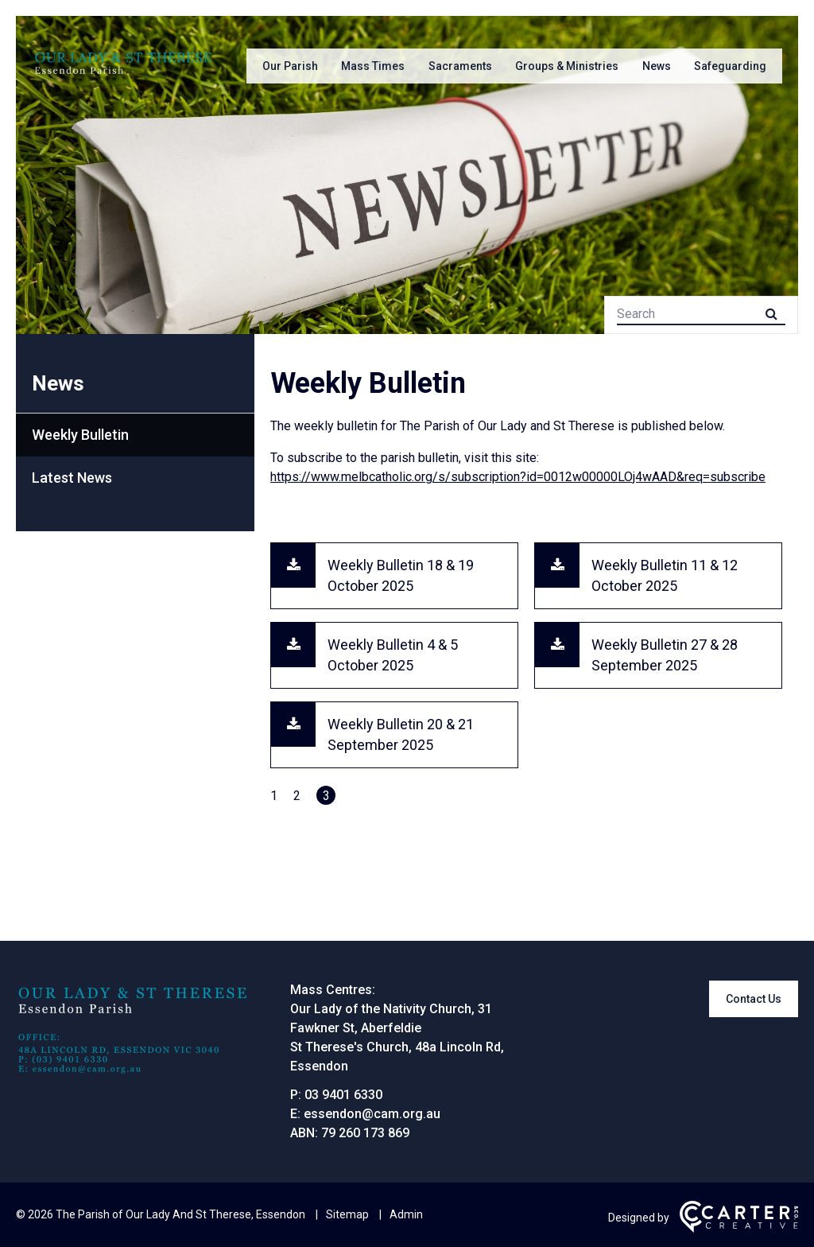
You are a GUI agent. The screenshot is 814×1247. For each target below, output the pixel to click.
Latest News (72, 477)
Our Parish (290, 66)
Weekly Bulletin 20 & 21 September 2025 (401, 734)
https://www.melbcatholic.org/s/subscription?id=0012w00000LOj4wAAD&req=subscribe (518, 476)
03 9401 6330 (343, 1094)
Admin (406, 1214)
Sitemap (347, 1214)
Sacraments (460, 66)
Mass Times (373, 66)
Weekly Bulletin (80, 434)
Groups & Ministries (566, 66)
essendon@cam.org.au (372, 1113)
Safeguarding (730, 66)
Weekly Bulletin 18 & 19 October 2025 (401, 575)
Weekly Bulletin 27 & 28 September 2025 (664, 655)
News (656, 66)
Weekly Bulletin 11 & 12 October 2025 (664, 575)
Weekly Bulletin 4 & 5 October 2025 (393, 655)
